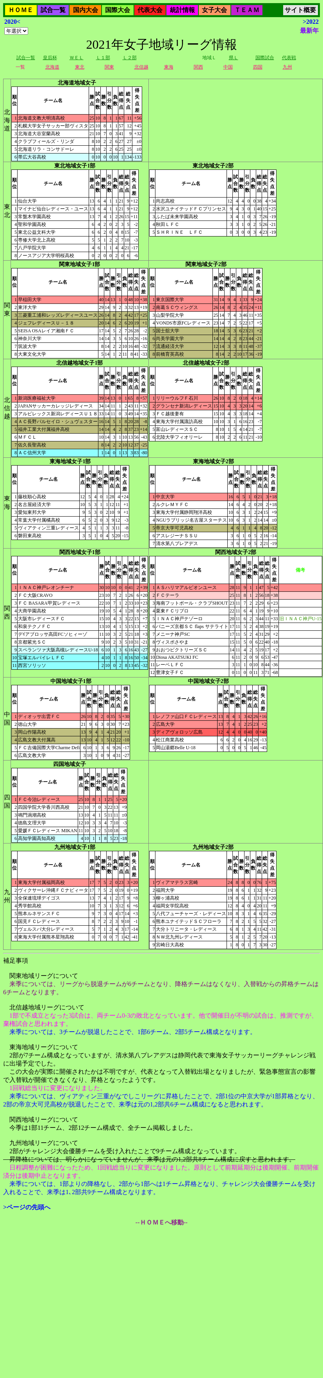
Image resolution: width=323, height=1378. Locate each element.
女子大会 (214, 10)
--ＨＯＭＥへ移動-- (161, 1222)
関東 (109, 67)
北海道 (52, 67)
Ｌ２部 (130, 57)
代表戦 (289, 57)
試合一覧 (53, 10)
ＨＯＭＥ (20, 10)
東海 (168, 67)
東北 (79, 67)
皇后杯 (50, 57)
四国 (257, 67)
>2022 (311, 21)
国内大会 (85, 10)
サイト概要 (300, 10)
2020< (12, 21)
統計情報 (182, 10)
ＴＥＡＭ (246, 10)
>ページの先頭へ (26, 1207)
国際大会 (117, 10)
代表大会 (149, 10)
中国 (228, 67)
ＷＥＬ (77, 57)
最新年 (309, 30)
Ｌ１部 (103, 57)
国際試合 (264, 57)
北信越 (141, 67)
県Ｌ (233, 57)
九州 (287, 67)
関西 (198, 67)
